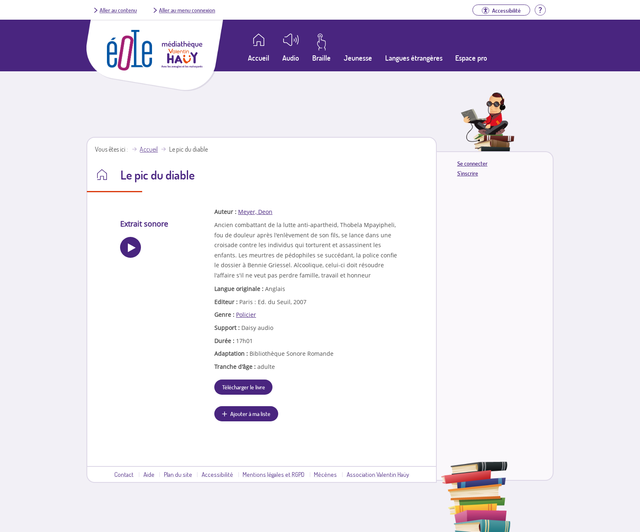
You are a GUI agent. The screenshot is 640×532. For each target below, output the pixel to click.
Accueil (149, 149)
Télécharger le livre (243, 387)
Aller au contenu (118, 10)
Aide (148, 474)
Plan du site (178, 474)
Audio (290, 57)
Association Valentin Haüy (378, 474)
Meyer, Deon (255, 212)
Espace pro (471, 57)
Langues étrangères (414, 57)
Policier (246, 314)
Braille (321, 57)
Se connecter (472, 163)
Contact (124, 474)
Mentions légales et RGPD (273, 474)
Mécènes (325, 474)
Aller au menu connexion (187, 10)
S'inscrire (467, 173)
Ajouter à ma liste (250, 413)
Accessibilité (217, 474)
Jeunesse (358, 57)
